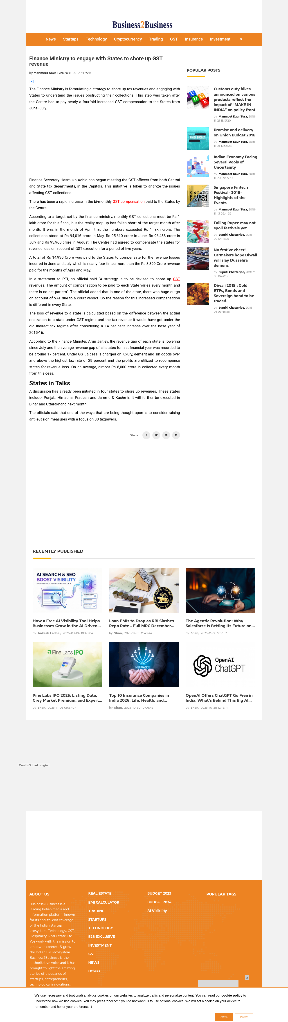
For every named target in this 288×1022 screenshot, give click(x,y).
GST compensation (128, 201)
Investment (220, 39)
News (51, 39)
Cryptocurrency (128, 39)
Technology (96, 39)
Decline (244, 1017)
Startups (71, 39)
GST (174, 39)
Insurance (194, 39)
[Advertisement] (144, 8)
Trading (156, 39)
